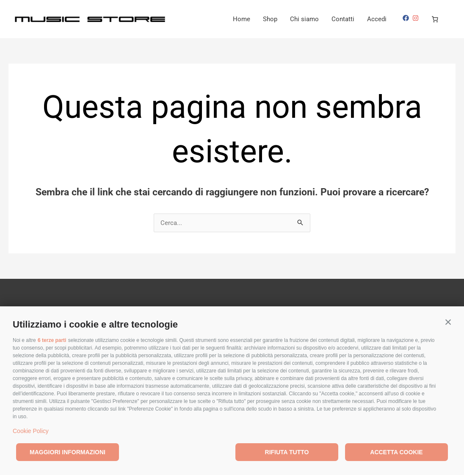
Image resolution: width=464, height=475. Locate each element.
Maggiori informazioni (67, 452)
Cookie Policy (31, 431)
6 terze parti (52, 340)
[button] (448, 322)
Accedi (377, 19)
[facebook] (407, 18)
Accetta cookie (396, 452)
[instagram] (416, 18)
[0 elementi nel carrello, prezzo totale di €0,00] (435, 19)
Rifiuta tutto (287, 452)
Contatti (342, 19)
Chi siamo (304, 19)
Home (241, 19)
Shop (270, 19)
